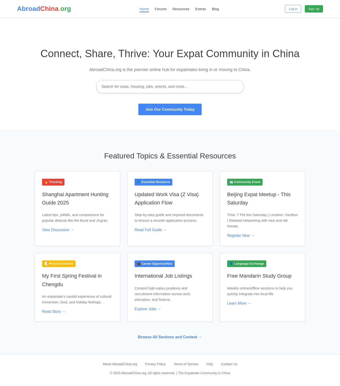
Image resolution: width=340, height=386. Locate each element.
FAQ (209, 364)
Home (144, 9)
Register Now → (241, 235)
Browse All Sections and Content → (170, 337)
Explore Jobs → (148, 309)
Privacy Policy (155, 364)
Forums (161, 9)
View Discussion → (58, 230)
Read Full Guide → (151, 230)
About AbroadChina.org (120, 364)
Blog (215, 9)
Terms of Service (186, 364)
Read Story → (54, 312)
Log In (293, 9)
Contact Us (229, 364)
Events (200, 9)
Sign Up (313, 9)
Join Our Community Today (170, 109)
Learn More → (239, 303)
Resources (181, 9)
